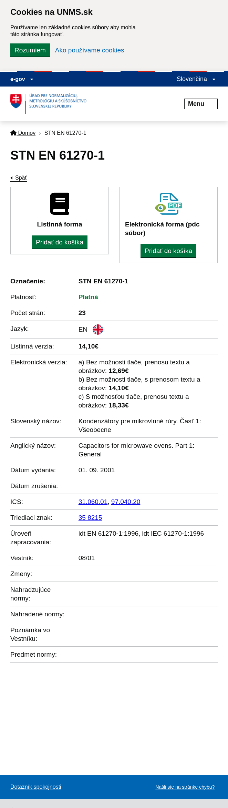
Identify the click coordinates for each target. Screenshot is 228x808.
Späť (21, 178)
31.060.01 (93, 501)
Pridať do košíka (59, 242)
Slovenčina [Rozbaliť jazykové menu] (196, 78)
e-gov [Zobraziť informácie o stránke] (21, 79)
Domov (22, 133)
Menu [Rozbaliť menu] (201, 103)
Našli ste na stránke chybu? (185, 787)
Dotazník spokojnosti (35, 787)
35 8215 (90, 517)
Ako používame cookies (89, 50)
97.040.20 (126, 501)
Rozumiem (30, 50)
